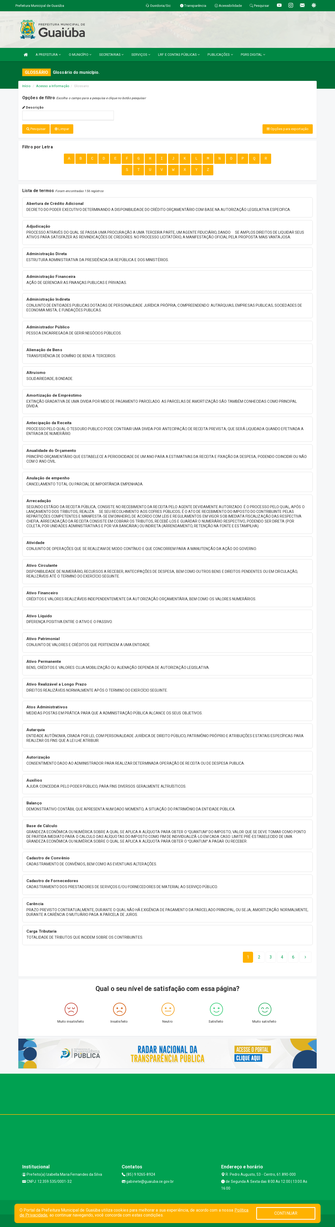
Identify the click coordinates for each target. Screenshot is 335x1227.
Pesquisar (36, 129)
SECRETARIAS (111, 55)
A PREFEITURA (48, 55)
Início (26, 86)
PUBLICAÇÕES (220, 55)
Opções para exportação (288, 129)
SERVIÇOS (140, 55)
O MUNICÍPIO (80, 55)
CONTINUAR (285, 1213)
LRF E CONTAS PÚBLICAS (179, 55)
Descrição (32, 107)
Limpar (62, 129)
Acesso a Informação (52, 86)
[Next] (293, 956)
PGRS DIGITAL (253, 55)
